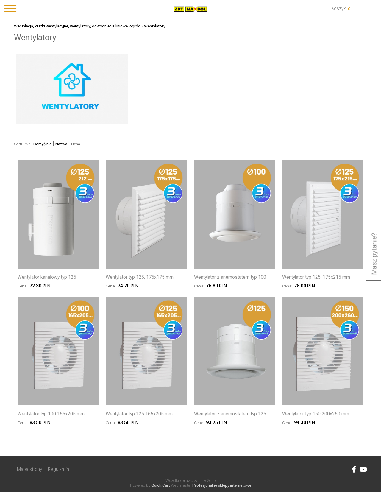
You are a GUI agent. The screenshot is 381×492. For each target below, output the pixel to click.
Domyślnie (42, 143)
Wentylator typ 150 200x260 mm (315, 414)
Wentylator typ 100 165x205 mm (51, 414)
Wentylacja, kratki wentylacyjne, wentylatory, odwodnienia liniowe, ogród (77, 26)
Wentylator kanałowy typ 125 (47, 277)
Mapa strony (29, 469)
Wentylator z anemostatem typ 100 (230, 277)
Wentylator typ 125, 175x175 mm (140, 277)
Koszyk (338, 8)
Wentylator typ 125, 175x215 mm (316, 277)
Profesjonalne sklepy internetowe (221, 485)
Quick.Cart (160, 485)
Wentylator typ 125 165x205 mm (139, 414)
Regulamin (58, 469)
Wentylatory (154, 26)
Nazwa (61, 143)
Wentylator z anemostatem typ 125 (230, 414)
